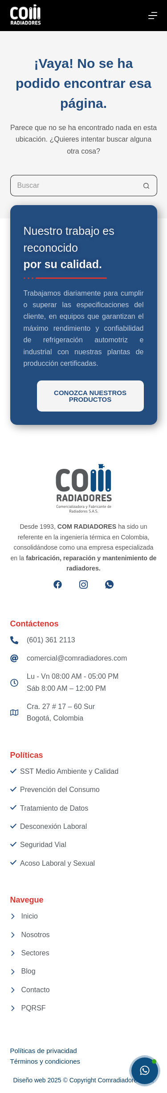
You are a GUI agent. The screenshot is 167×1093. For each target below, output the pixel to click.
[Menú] (152, 15)
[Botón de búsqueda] (146, 185)
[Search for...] (73, 185)
